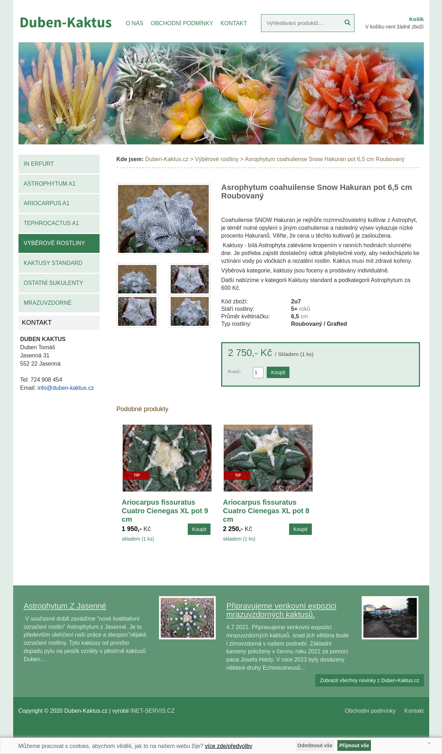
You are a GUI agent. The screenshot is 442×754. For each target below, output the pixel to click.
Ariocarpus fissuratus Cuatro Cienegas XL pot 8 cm (266, 510)
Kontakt (414, 711)
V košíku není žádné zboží (394, 27)
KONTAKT (233, 23)
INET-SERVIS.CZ (152, 711)
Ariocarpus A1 (47, 203)
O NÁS (134, 23)
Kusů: (234, 371)
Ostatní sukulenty (53, 283)
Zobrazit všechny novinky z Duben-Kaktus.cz (369, 680)
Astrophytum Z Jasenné (65, 605)
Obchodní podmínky (370, 711)
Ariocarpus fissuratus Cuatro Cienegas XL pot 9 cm (165, 510)
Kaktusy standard (53, 263)
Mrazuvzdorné (48, 303)
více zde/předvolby (228, 746)
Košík (416, 19)
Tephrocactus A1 (51, 223)
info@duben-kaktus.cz (65, 388)
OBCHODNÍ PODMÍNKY (182, 23)
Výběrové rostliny (54, 243)
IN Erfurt (39, 164)
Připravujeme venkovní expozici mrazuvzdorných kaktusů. (281, 610)
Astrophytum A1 (50, 184)
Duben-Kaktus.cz (166, 159)
